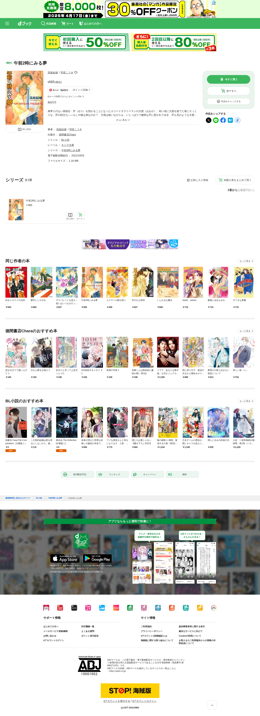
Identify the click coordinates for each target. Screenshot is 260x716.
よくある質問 (87, 631)
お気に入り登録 (199, 180)
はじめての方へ (50, 626)
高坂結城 (53, 72)
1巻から (233, 190)
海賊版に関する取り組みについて (157, 640)
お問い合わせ (49, 636)
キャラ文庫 (67, 145)
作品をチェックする (231, 101)
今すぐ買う (231, 79)
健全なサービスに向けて (191, 631)
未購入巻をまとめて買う (238, 180)
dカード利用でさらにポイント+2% (64, 96)
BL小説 (65, 139)
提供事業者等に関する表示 (192, 626)
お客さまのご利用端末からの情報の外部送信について (197, 642)
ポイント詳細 (80, 89)
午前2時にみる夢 (35, 200)
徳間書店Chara (67, 134)
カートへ (231, 90)
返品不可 (52, 102)
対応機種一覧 (87, 626)
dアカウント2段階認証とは (154, 636)
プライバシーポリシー (151, 631)
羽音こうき (67, 72)
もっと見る (245, 261)
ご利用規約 (146, 626)
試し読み (26, 129)
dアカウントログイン (53, 640)
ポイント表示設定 (90, 636)
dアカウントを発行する (116, 701)
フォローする (76, 72)
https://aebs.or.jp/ (117, 671)
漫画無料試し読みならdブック (17, 498)
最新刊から (247, 190)
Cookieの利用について (190, 636)
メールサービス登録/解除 (55, 631)
